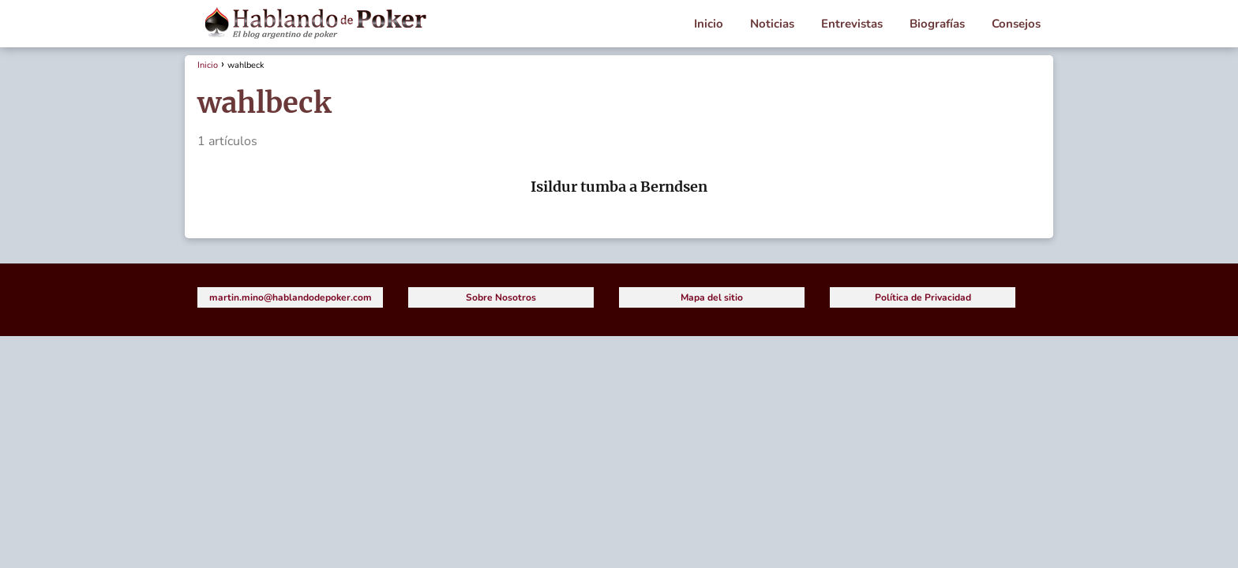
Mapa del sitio (712, 297)
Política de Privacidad (923, 297)
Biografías (937, 24)
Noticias (772, 24)
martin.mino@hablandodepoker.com (290, 297)
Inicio (708, 24)
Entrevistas (852, 24)
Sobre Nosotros (501, 297)
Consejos (1016, 24)
